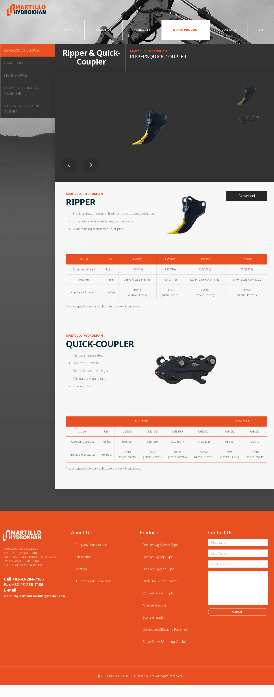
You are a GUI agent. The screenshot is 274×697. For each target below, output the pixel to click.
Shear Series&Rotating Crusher (165, 642)
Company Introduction (90, 545)
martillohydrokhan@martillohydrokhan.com (34, 596)
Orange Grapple (154, 605)
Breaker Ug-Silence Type (160, 545)
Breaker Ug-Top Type (158, 557)
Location (80, 569)
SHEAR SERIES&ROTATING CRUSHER (22, 109)
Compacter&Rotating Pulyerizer (165, 629)
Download (247, 195)
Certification (83, 557)
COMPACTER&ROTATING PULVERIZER (21, 91)
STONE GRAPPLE (15, 75)
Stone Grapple (153, 617)
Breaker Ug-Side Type (158, 569)
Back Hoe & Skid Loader (160, 581)
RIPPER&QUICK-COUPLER (22, 50)
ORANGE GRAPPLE (17, 63)
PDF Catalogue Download (92, 581)
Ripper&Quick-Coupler (159, 593)
